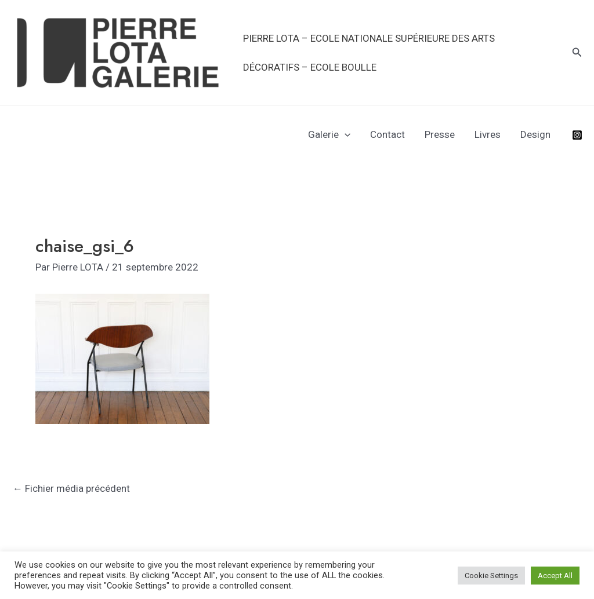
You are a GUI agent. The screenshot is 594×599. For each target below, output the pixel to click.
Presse (440, 134)
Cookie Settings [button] (491, 575)
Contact (387, 134)
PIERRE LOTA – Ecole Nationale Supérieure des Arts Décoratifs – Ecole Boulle (369, 52)
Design (535, 134)
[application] (344, 134)
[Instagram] (577, 135)
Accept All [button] (555, 575)
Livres (488, 134)
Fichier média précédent (71, 488)
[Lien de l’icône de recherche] (577, 52)
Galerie (329, 134)
